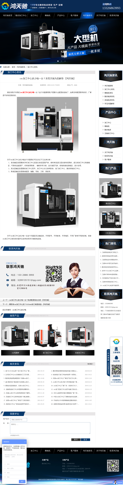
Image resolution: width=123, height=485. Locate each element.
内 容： (6, 423)
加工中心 (34, 15)
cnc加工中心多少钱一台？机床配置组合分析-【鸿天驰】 (29, 300)
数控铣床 (108, 130)
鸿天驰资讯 (87, 15)
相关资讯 (14, 364)
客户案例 (74, 15)
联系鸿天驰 (114, 15)
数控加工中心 (21, 15)
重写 (76, 439)
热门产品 (110, 168)
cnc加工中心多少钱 (19, 310)
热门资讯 (110, 243)
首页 (13, 67)
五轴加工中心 (109, 133)
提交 (85, 439)
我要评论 (14, 414)
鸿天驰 (111, 142)
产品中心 (61, 15)
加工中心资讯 (32, 67)
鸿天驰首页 (7, 15)
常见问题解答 (109, 103)
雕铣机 (47, 15)
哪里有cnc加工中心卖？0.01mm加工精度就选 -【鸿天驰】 (30, 304)
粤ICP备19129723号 (71, 479)
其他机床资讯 (109, 100)
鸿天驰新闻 (109, 86)
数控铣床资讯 (109, 96)
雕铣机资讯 (109, 93)
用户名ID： (6, 419)
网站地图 (80, 479)
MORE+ (90, 364)
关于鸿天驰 (101, 15)
